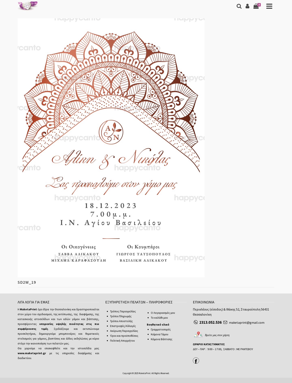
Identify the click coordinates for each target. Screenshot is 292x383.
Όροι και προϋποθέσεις (124, 336)
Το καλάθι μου (159, 317)
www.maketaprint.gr (32, 353)
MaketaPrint (144, 373)
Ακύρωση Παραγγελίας (124, 331)
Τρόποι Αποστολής (121, 321)
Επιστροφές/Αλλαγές (123, 326)
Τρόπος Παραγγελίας (123, 311)
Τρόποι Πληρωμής (121, 316)
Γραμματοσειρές (161, 329)
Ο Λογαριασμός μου (163, 313)
